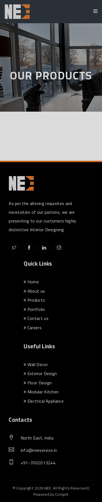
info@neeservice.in (39, 450)
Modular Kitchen (41, 392)
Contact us (36, 318)
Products (34, 300)
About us (34, 291)
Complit (62, 494)
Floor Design (38, 383)
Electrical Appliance (44, 401)
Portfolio (34, 309)
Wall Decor (36, 364)
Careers (33, 327)
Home (31, 282)
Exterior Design (40, 373)
